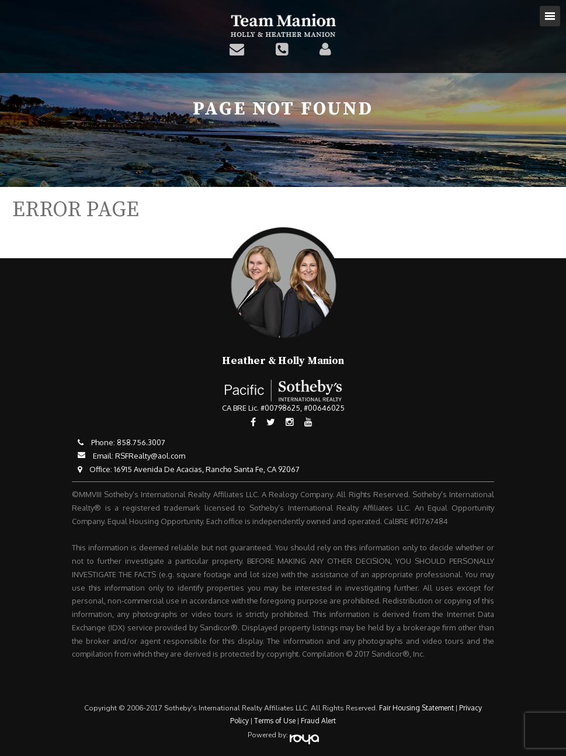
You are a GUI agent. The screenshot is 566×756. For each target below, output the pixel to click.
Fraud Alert (318, 720)
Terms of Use (275, 720)
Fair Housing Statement (416, 707)
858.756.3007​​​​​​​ (141, 442)
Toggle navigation (550, 16)
